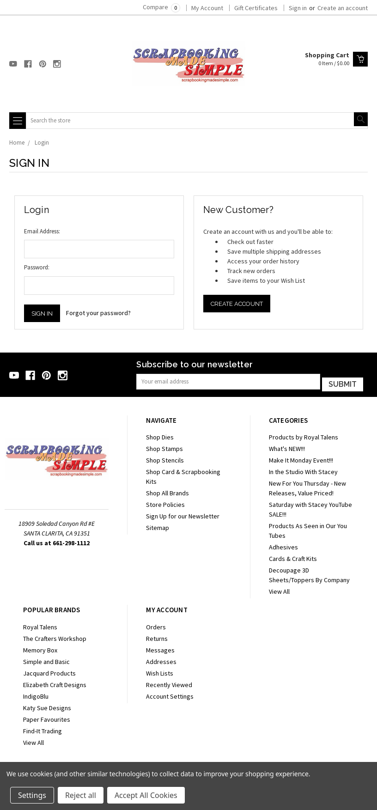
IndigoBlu (36, 694)
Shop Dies (160, 436)
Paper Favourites (46, 717)
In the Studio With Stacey (303, 470)
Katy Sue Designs (47, 706)
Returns (157, 637)
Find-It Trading (42, 729)
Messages (160, 648)
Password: (36, 267)
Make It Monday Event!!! (301, 459)
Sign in (298, 8)
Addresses (161, 660)
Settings (32, 795)
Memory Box (40, 648)
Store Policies (165, 503)
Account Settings (170, 694)
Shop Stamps (164, 447)
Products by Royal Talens (303, 436)
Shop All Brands (167, 491)
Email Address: (42, 231)
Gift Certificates (256, 8)
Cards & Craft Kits (293, 557)
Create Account (237, 303)
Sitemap (157, 526)
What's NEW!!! (287, 447)
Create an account (342, 8)
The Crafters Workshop (54, 637)
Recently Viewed (169, 683)
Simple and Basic (46, 660)
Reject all (80, 795)
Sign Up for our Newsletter (182, 515)
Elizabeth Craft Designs (54, 683)
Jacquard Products (49, 671)
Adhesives (283, 546)
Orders (156, 625)
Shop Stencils (165, 459)
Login (42, 142)
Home (16, 142)
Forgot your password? (98, 313)
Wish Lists (159, 671)
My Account (207, 8)
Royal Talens (40, 625)
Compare (161, 7)
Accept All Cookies (146, 795)
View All (279, 590)
